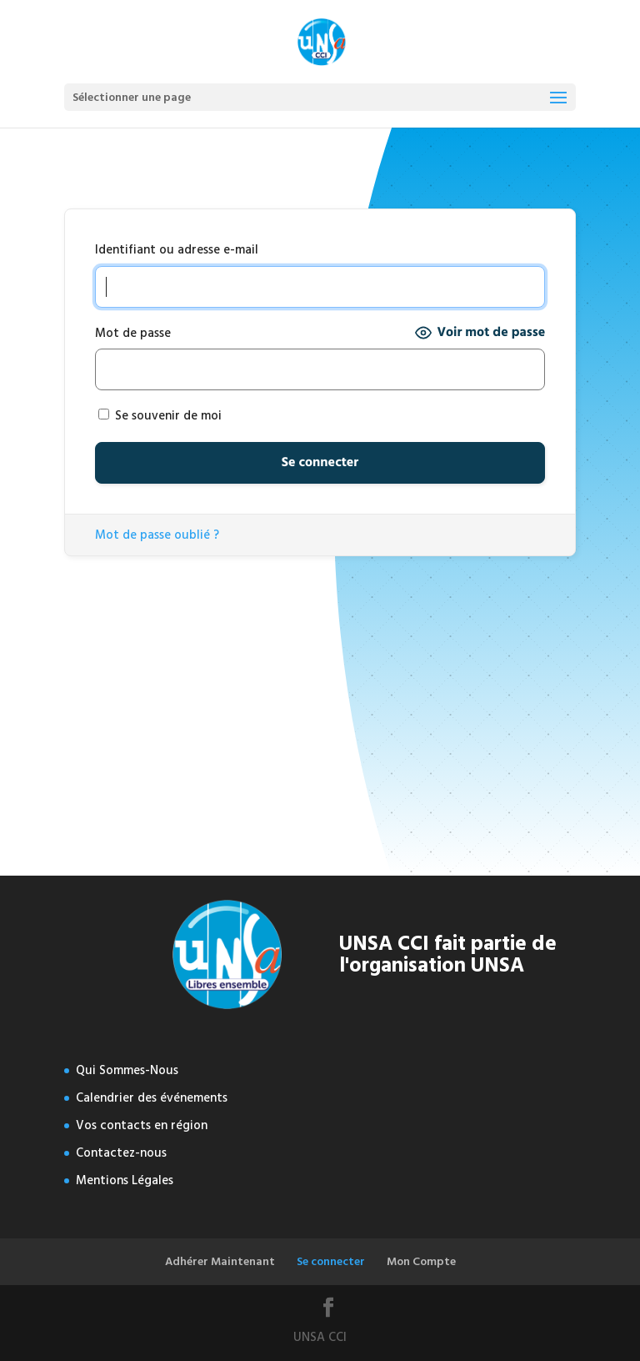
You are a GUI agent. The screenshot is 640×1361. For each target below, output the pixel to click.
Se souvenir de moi (160, 415)
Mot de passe (133, 333)
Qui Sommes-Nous (127, 1070)
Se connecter (331, 1261)
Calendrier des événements (152, 1097)
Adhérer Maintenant (220, 1261)
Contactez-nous (121, 1153)
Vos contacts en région (142, 1125)
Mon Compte (421, 1261)
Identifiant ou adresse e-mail (176, 249)
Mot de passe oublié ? (157, 535)
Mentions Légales (124, 1180)
